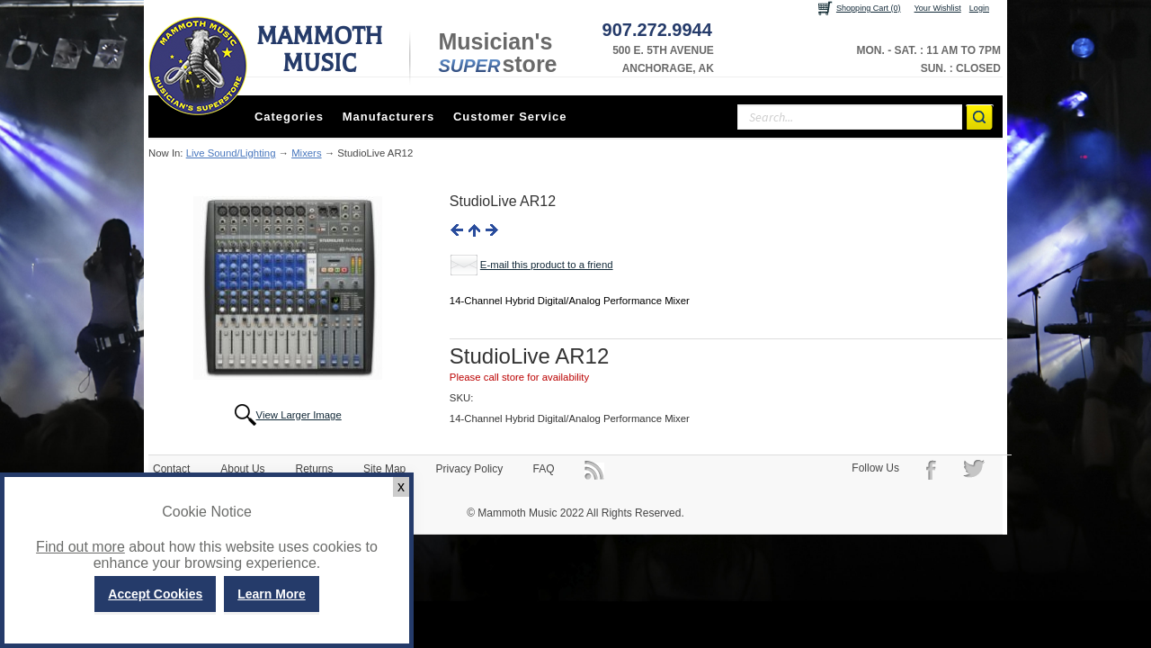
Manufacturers (389, 116)
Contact (171, 469)
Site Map (384, 469)
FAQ (544, 469)
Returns (315, 469)
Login (979, 8)
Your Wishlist (938, 8)
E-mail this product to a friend (546, 264)
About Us (242, 469)
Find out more (80, 546)
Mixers (306, 153)
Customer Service (510, 116)
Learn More (271, 594)
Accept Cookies (155, 594)
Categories (289, 116)
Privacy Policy (470, 469)
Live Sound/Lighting (231, 153)
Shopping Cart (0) (868, 8)
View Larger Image (299, 415)
